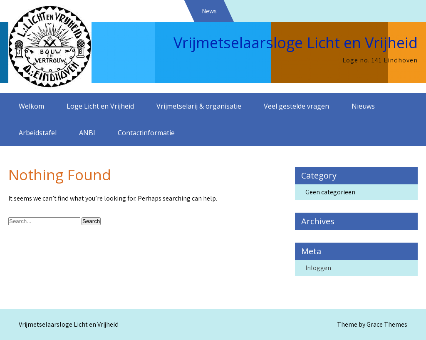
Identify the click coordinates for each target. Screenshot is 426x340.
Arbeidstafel (38, 132)
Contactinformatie (146, 132)
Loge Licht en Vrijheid (100, 106)
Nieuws (363, 106)
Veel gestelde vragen (296, 106)
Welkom (31, 106)
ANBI (87, 132)
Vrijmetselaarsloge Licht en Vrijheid (295, 42)
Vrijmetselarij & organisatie (198, 106)
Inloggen (318, 267)
